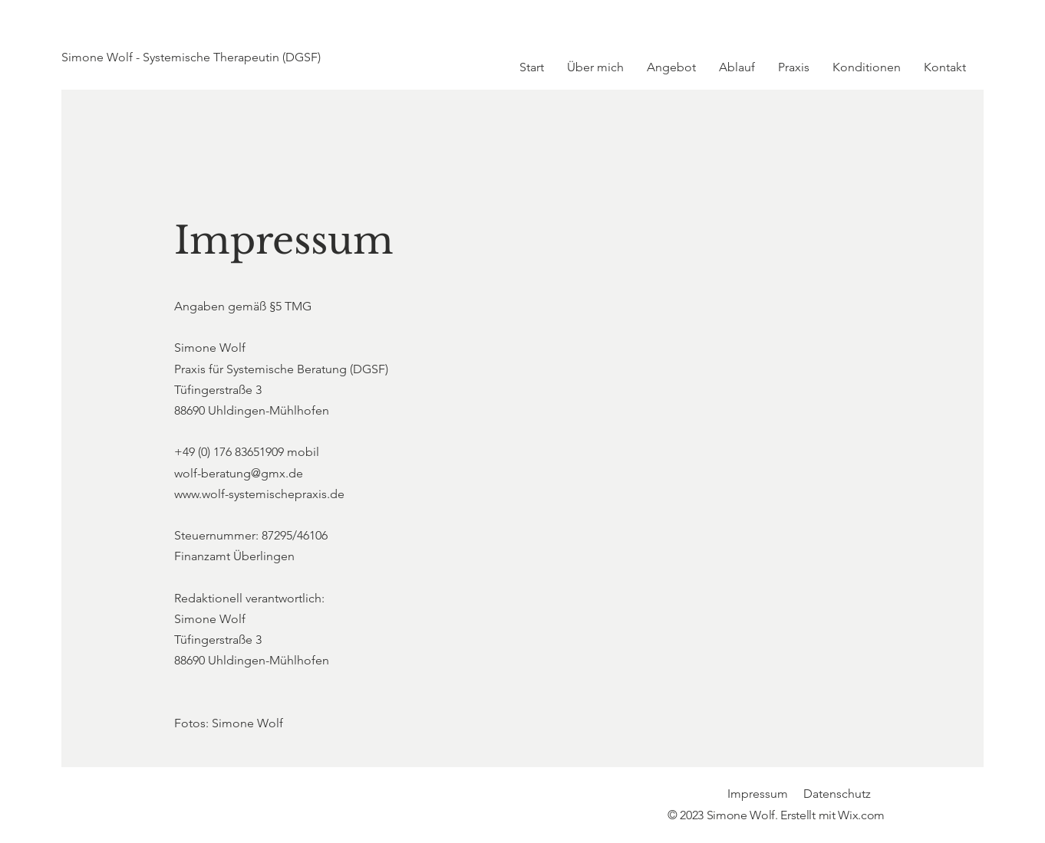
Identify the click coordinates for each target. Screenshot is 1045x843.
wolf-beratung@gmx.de (238, 473)
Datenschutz (837, 793)
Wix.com (861, 815)
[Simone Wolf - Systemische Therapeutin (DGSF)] (219, 57)
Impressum (757, 793)
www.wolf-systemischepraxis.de (259, 494)
